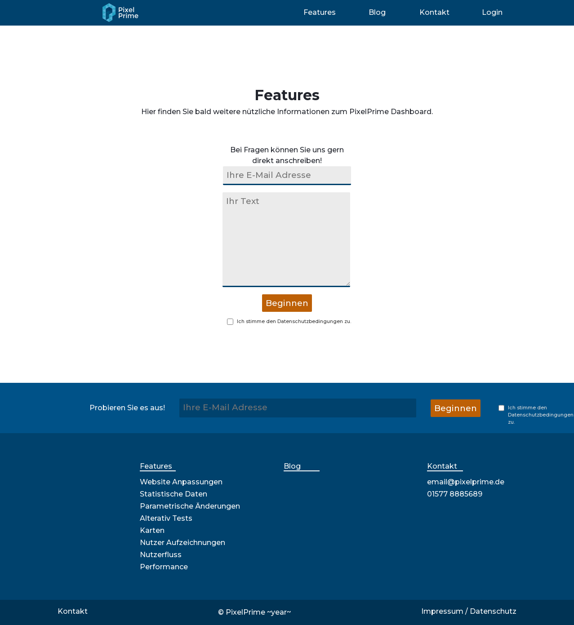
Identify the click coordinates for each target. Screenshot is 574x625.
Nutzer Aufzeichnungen (182, 542)
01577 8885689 (454, 494)
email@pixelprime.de (465, 482)
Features (156, 466)
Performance (164, 567)
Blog (292, 466)
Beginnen (287, 303)
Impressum (442, 611)
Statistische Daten (173, 494)
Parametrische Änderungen (190, 506)
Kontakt (442, 466)
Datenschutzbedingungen (310, 321)
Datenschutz (493, 611)
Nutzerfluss (161, 554)
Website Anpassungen (181, 482)
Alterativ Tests (166, 518)
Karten (152, 530)
